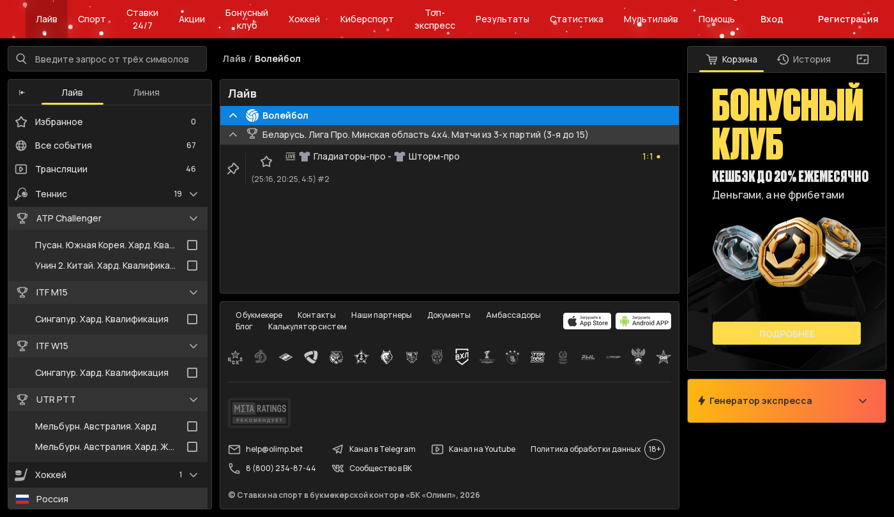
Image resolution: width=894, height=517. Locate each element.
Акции (192, 19)
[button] (22, 92)
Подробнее (787, 333)
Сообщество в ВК (371, 468)
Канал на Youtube (473, 449)
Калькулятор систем (307, 326)
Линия (146, 92)
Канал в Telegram (373, 449)
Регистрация (848, 19)
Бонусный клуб (246, 18)
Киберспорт (367, 19)
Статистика (576, 19)
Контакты (317, 315)
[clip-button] (233, 168)
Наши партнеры (381, 315)
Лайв (46, 19)
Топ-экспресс (434, 18)
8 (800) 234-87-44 (272, 468)
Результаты (502, 19)
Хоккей (304, 19)
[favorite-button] (266, 161)
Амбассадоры (513, 315)
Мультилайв (651, 19)
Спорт (92, 19)
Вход (772, 19)
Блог (244, 326)
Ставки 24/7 (142, 18)
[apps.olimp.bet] (587, 321)
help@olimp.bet (265, 449)
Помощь (717, 19)
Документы (449, 315)
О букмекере (259, 315)
